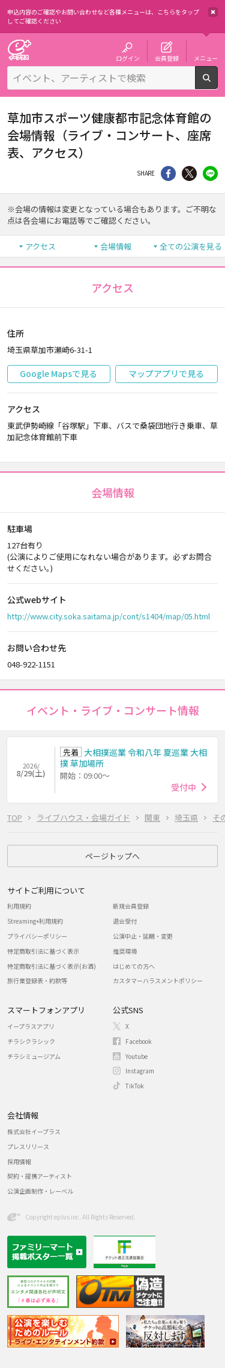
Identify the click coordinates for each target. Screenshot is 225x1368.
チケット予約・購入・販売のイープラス (19, 49)
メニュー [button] (206, 58)
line (210, 173)
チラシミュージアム (34, 1056)
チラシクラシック (31, 1041)
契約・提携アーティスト (39, 1175)
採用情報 (19, 1161)
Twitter (189, 173)
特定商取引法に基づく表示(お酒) (51, 966)
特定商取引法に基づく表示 (43, 950)
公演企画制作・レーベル (40, 1190)
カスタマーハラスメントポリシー (158, 980)
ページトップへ (112, 856)
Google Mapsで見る (58, 373)
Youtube (136, 1056)
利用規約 (19, 905)
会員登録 (167, 58)
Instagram (139, 1070)
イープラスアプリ (31, 1026)
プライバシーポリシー (37, 935)
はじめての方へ (134, 966)
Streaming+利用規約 (35, 920)
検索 (217, 84)
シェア (168, 173)
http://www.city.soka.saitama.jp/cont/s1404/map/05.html (108, 616)
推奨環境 (125, 950)
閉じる (213, 12)
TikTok (134, 1085)
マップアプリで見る (166, 373)
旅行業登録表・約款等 (37, 980)
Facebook (138, 1041)
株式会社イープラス (34, 1131)
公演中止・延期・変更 (143, 935)
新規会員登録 (131, 905)
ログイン (128, 58)
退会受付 (125, 920)
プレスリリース (28, 1146)
